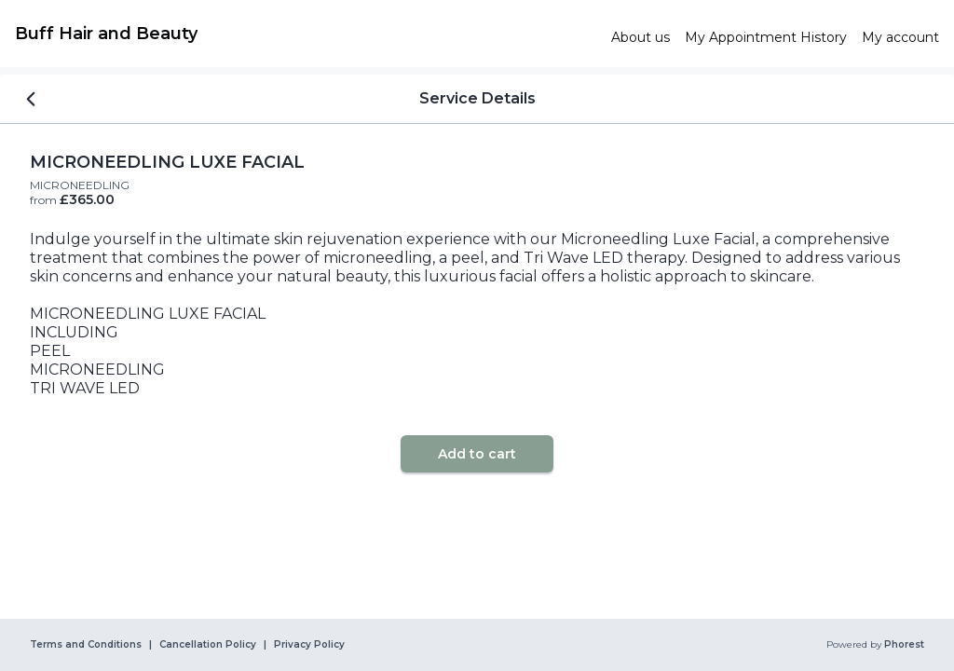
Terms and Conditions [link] (86, 644)
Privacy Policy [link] (309, 644)
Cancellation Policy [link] (207, 644)
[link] (305, 33)
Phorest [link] (902, 644)
